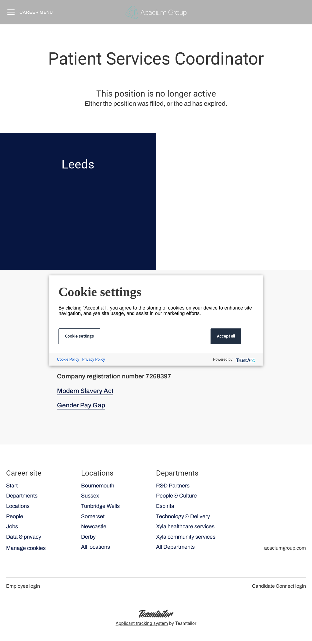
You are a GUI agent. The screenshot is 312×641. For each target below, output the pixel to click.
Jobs (12, 526)
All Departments (175, 547)
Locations (18, 506)
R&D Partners (173, 486)
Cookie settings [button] (79, 336)
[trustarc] (244, 360)
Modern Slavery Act (85, 391)
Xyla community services (185, 537)
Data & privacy (23, 537)
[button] (299, 12)
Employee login (23, 586)
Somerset (93, 516)
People (14, 516)
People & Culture (176, 496)
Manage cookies (26, 548)
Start (12, 486)
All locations (95, 547)
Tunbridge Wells (100, 506)
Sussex (90, 496)
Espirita (165, 506)
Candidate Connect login (279, 586)
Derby (88, 537)
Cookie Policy (68, 359)
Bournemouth (97, 486)
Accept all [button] (226, 336)
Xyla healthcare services (185, 526)
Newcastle (93, 526)
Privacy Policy (93, 359)
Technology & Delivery (183, 516)
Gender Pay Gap (81, 405)
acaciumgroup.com (285, 548)
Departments (21, 496)
